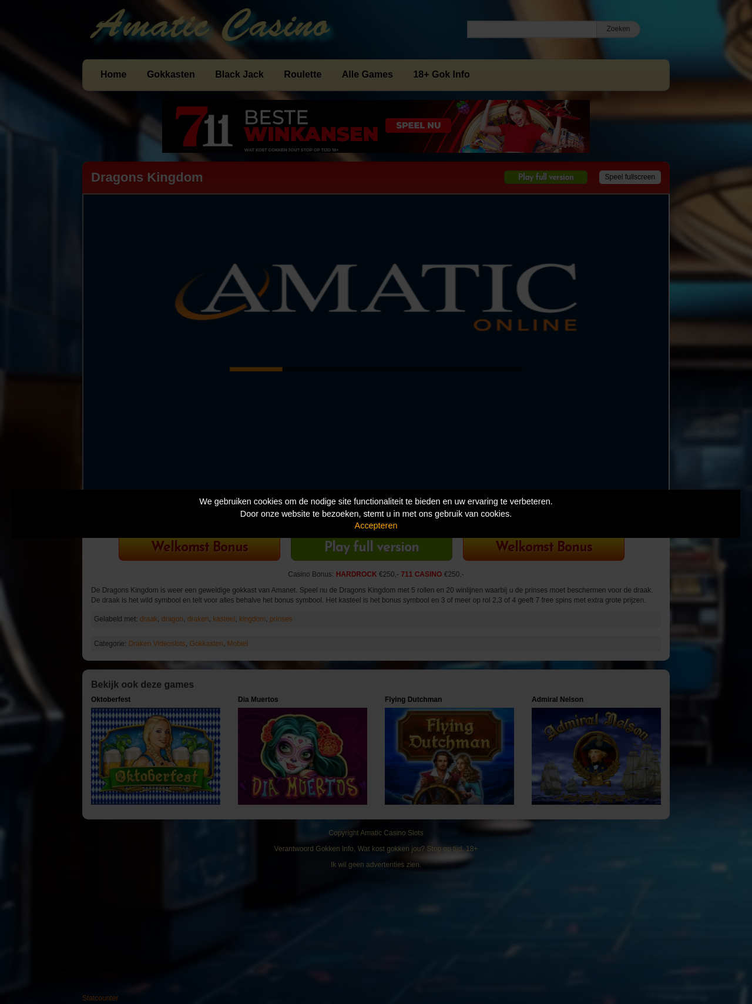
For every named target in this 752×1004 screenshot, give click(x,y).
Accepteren (376, 525)
